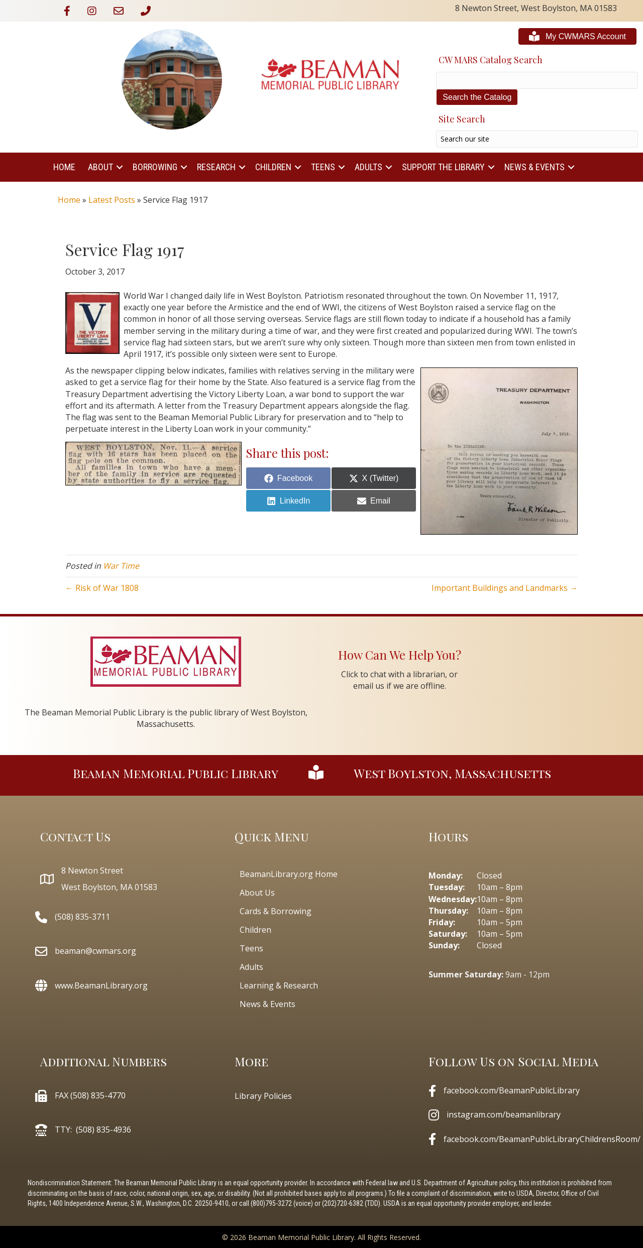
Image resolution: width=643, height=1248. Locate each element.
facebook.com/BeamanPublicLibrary (512, 1090)
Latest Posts (111, 199)
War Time (121, 565)
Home (64, 167)
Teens (323, 167)
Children (273, 167)
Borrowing (155, 167)
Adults (368, 167)
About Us (257, 892)
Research (216, 167)
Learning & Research (279, 985)
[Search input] (537, 139)
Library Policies (263, 1095)
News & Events (534, 167)
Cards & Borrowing (275, 911)
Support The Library (443, 167)
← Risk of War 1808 (102, 587)
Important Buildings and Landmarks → (505, 587)
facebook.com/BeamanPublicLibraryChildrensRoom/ (542, 1139)
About (100, 167)
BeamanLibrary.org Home (289, 874)
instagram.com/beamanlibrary (504, 1114)
